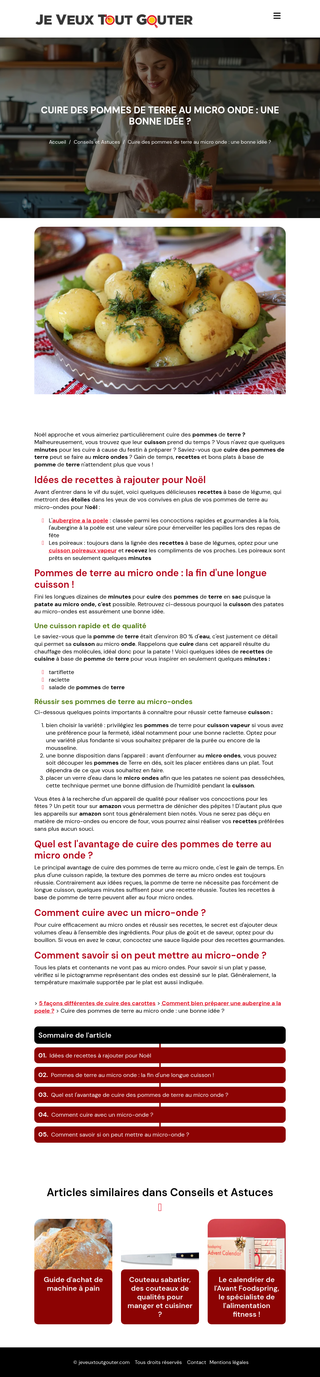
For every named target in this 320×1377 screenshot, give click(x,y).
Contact (196, 1362)
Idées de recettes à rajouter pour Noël (94, 1055)
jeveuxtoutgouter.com (104, 1362)
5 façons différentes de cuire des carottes (97, 1003)
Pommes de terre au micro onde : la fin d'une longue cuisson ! (126, 1075)
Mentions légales (228, 1362)
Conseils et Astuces (97, 142)
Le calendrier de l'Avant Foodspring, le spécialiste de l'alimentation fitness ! (246, 1297)
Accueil (57, 142)
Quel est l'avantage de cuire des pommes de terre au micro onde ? (133, 1095)
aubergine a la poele (80, 520)
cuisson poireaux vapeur (83, 550)
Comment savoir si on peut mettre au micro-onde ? (113, 1134)
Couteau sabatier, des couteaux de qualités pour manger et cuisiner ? (160, 1297)
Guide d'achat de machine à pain (73, 1284)
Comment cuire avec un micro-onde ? (95, 1114)
